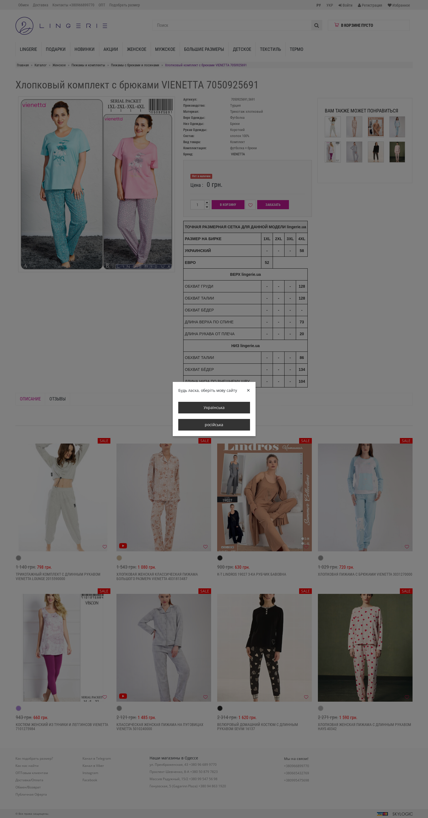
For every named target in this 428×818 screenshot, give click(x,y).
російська (214, 424)
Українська (214, 407)
